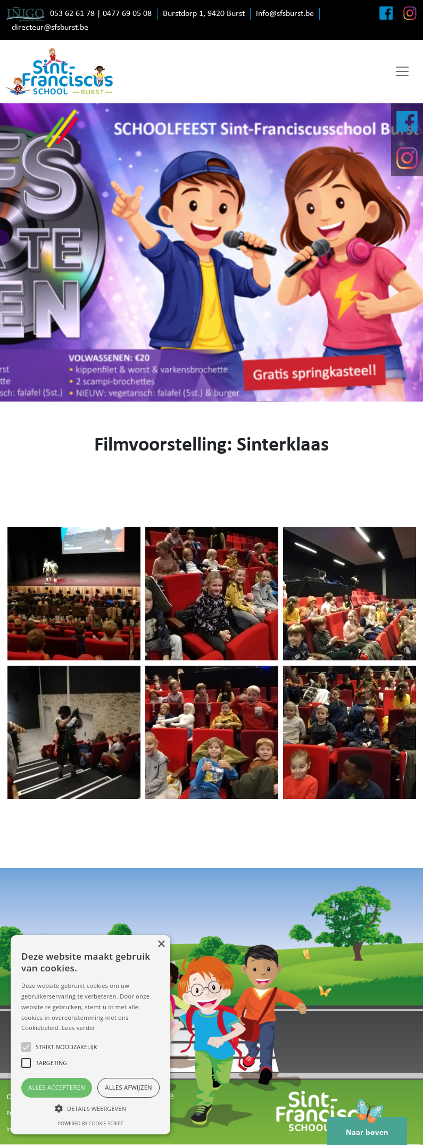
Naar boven (367, 1127)
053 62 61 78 (72, 14)
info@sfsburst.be (285, 14)
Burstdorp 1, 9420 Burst (204, 14)
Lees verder (78, 1028)
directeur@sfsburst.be (50, 27)
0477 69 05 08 (127, 14)
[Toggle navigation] (402, 71)
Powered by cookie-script (90, 1123)
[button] (90, 1108)
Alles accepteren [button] (56, 1087)
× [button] (161, 944)
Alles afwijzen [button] (128, 1087)
